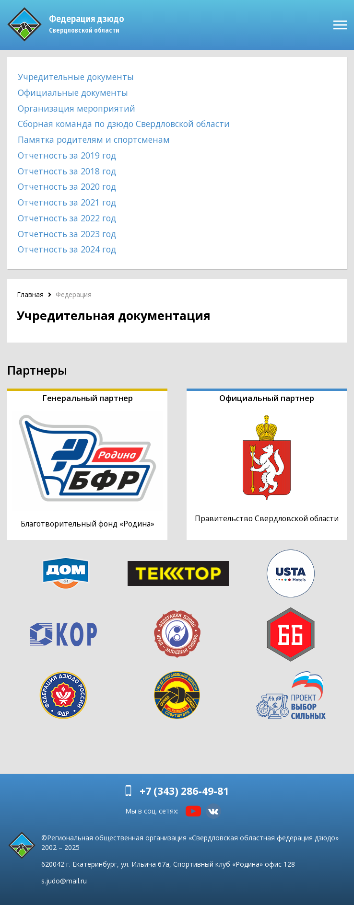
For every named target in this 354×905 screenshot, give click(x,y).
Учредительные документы (76, 76)
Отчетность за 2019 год (67, 155)
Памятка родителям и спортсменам (94, 139)
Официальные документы (73, 92)
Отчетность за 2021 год (67, 202)
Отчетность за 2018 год (67, 171)
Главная (30, 294)
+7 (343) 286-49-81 (184, 791)
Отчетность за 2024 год (67, 249)
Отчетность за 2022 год (67, 218)
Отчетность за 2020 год (67, 186)
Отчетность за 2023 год (67, 234)
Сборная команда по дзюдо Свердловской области (124, 123)
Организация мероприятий (76, 108)
